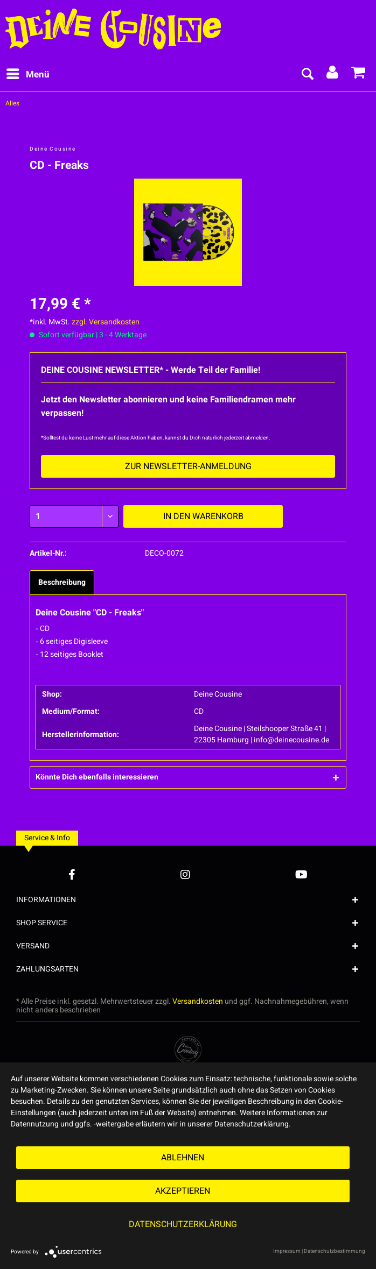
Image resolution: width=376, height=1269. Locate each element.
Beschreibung (62, 582)
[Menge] (74, 516)
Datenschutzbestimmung (334, 1251)
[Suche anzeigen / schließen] (307, 75)
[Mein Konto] (333, 75)
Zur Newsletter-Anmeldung (188, 466)
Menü (28, 73)
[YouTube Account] (301, 874)
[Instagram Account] (185, 874)
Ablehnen (182, 1157)
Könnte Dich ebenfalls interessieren (97, 777)
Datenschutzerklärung (183, 1224)
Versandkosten (197, 1001)
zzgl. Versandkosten (106, 322)
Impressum (287, 1251)
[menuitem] (27, 75)
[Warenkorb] (359, 75)
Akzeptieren (182, 1191)
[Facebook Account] (71, 874)
